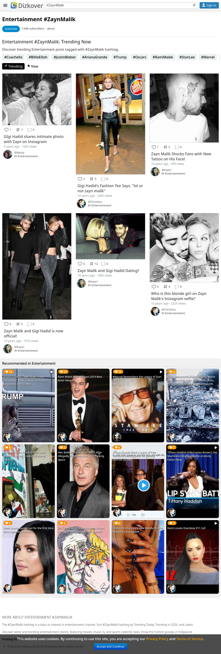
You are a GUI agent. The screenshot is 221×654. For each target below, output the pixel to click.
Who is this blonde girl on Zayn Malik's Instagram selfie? (179, 296)
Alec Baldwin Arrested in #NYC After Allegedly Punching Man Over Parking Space (81, 456)
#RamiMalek (163, 57)
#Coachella (13, 57)
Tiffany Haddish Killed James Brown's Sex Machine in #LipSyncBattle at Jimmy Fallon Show (192, 456)
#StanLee (187, 57)
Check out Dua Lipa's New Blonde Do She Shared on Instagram (138, 530)
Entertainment (22, 19)
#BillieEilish (38, 57)
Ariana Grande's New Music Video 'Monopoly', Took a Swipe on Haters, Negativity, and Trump (25, 380)
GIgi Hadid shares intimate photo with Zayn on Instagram (34, 139)
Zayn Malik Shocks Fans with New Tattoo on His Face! (181, 156)
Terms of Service (189, 638)
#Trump (120, 57)
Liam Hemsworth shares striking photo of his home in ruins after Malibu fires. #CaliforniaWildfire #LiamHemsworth (191, 380)
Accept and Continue (111, 646)
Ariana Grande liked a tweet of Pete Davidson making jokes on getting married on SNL (134, 456)
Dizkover (27, 5)
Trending (13, 66)
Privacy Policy (157, 638)
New (32, 66)
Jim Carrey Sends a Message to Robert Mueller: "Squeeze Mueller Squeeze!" (81, 530)
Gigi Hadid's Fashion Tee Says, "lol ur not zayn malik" (110, 188)
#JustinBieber (65, 57)
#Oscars (139, 57)
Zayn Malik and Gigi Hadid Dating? (108, 270)
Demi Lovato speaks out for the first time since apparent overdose (28, 530)
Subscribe (11, 28)
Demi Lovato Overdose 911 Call (186, 528)
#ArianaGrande (94, 57)
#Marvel (208, 57)
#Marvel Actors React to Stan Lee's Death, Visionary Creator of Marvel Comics (24, 456)
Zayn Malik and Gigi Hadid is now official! (33, 333)
